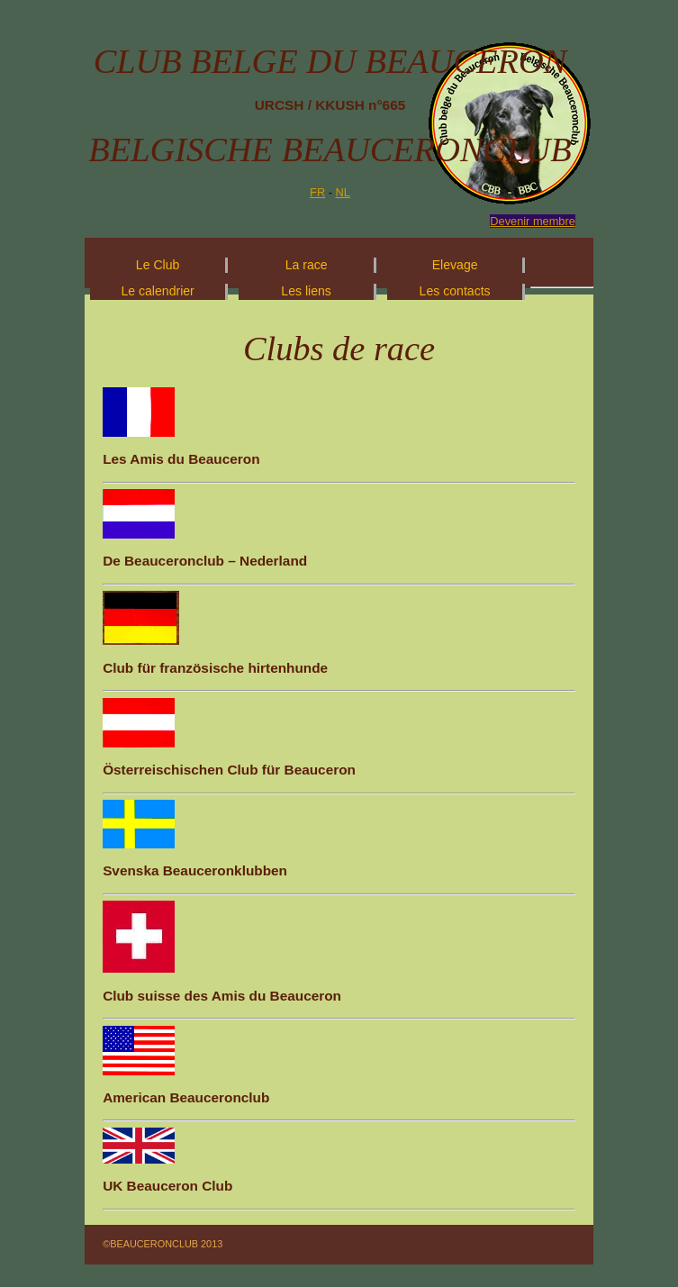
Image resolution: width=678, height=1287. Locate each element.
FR (317, 192)
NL (343, 192)
